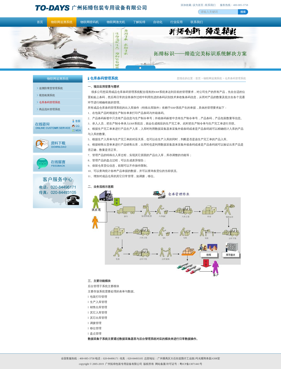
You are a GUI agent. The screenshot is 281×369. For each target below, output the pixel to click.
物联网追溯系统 (61, 22)
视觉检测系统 (47, 95)
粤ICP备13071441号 (191, 363)
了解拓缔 (139, 22)
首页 (40, 22)
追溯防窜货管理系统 (51, 88)
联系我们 (210, 5)
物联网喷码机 (89, 22)
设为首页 (198, 5)
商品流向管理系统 (49, 109)
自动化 (157, 22)
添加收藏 (186, 5)
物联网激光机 (116, 22)
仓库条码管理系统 (49, 102)
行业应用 (176, 22)
